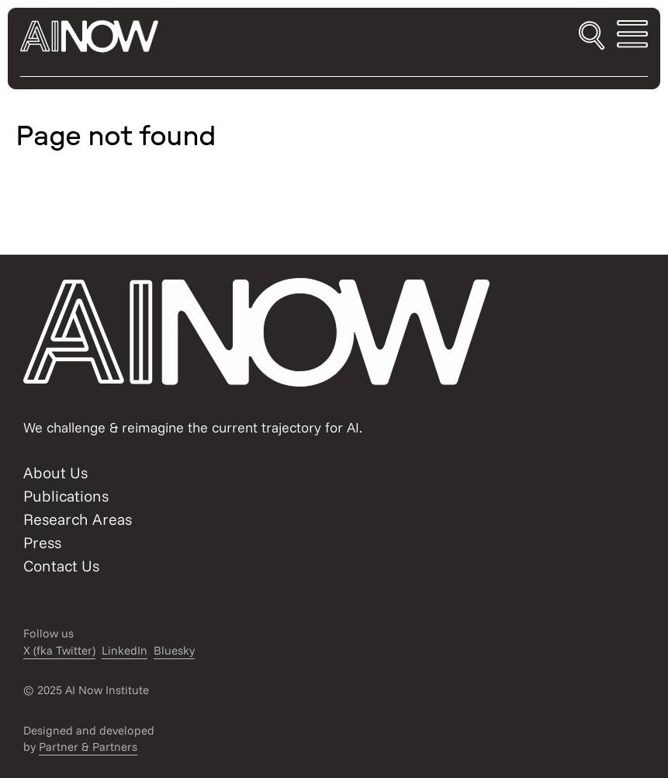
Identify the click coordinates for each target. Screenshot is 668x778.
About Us (55, 472)
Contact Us (61, 565)
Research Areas (77, 519)
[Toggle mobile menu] (632, 36)
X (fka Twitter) (59, 650)
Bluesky (174, 650)
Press (42, 542)
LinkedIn (124, 650)
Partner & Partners (88, 746)
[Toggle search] (591, 36)
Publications (66, 495)
